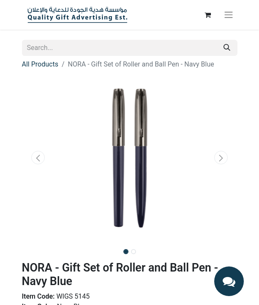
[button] (38, 157)
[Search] (226, 48)
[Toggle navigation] (228, 15)
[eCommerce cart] (207, 14)
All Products (40, 64)
